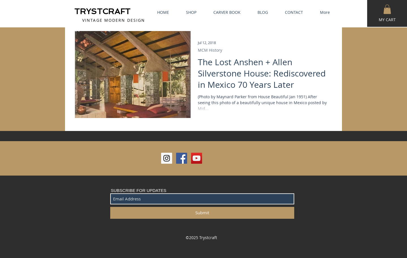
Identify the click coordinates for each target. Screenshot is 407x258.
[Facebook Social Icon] (181, 158)
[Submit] (202, 213)
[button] (387, 9)
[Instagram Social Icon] (166, 158)
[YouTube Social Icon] (196, 158)
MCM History (210, 50)
